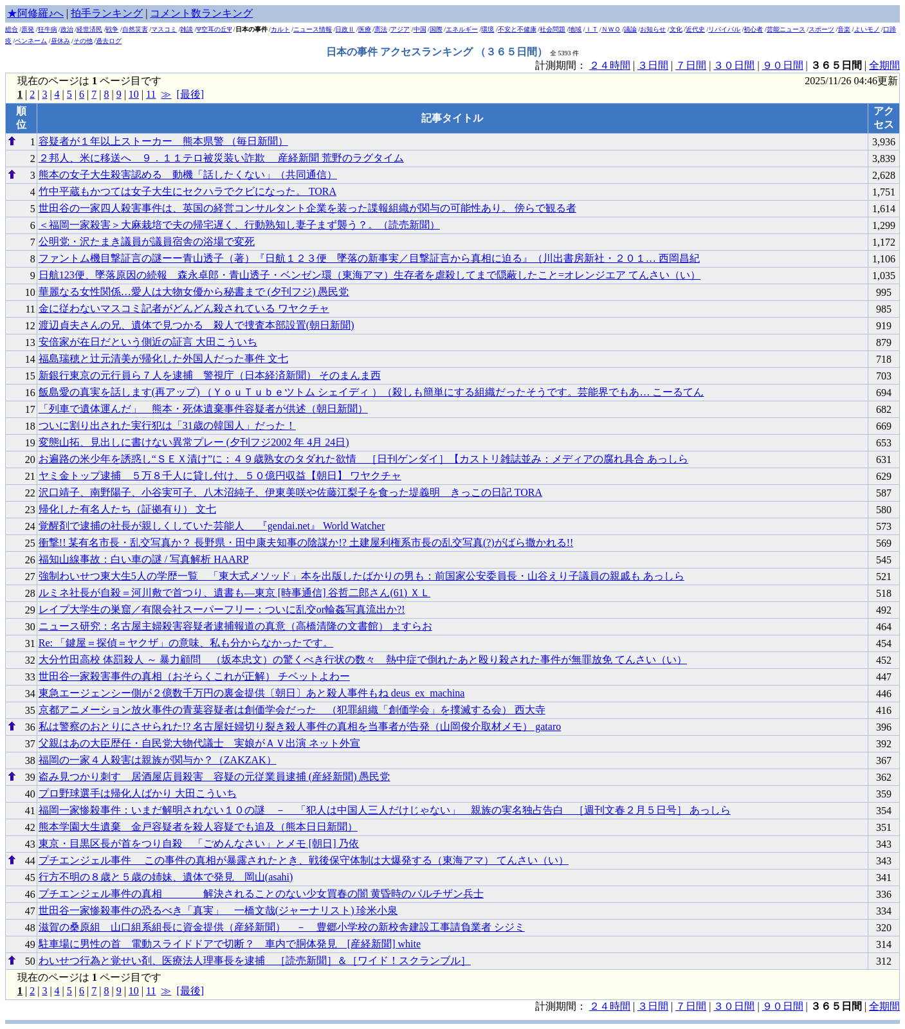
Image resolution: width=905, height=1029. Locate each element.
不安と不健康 (517, 29)
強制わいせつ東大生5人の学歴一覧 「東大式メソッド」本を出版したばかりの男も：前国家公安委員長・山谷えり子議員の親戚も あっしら (361, 575)
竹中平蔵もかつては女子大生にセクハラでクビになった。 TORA (187, 191)
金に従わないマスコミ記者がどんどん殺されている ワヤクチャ (184, 308)
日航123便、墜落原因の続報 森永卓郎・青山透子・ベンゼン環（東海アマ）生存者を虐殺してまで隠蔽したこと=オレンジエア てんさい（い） (369, 274)
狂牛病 (47, 29)
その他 (83, 40)
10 (134, 94)
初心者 (753, 29)
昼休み (60, 40)
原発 (27, 29)
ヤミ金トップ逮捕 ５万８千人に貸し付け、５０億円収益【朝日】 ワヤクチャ (220, 475)
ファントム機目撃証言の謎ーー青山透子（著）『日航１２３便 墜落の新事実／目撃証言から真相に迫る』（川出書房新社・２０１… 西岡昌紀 (369, 258)
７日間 (690, 65)
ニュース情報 (312, 29)
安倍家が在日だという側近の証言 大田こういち (148, 341)
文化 (676, 29)
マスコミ (164, 29)
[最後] (190, 94)
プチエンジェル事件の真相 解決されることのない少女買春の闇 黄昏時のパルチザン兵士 (261, 893)
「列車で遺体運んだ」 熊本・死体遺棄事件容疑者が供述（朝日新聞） (203, 408)
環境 (487, 29)
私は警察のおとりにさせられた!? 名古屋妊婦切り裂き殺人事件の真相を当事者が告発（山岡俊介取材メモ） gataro (300, 726)
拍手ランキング (107, 13)
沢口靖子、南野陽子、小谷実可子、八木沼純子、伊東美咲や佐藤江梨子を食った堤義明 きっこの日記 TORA (290, 492)
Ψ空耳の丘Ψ (214, 29)
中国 (420, 29)
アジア (400, 29)
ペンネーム (31, 40)
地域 (575, 29)
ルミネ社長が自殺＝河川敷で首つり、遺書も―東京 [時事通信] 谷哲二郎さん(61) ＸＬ (234, 592)
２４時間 (609, 65)
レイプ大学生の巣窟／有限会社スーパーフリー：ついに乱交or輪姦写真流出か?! (222, 609)
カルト (280, 29)
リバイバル (724, 29)
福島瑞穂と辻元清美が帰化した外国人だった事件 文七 (163, 358)
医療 (364, 29)
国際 (436, 29)
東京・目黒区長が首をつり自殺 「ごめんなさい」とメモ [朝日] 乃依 (199, 843)
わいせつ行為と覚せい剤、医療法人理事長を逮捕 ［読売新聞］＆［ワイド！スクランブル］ (255, 960)
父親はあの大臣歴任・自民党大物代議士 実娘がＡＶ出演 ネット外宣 (199, 743)
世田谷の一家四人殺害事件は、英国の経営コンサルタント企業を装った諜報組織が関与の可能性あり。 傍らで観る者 (307, 208)
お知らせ (653, 29)
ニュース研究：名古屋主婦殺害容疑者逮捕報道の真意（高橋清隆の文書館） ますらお (235, 626)
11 (151, 94)
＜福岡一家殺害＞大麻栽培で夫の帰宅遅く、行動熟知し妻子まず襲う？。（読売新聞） (239, 224)
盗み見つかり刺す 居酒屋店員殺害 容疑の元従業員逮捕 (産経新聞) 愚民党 (214, 776)
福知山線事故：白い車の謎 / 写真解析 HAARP (144, 559)
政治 (66, 29)
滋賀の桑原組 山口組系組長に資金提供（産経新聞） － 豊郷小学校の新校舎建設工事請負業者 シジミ (282, 927)
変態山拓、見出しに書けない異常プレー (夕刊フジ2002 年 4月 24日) (194, 442)
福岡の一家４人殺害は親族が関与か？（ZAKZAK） (158, 759)
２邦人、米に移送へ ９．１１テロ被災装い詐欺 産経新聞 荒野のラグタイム (221, 157)
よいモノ (867, 29)
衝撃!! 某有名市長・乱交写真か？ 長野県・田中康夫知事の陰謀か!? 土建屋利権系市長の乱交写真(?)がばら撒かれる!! (306, 542)
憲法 (380, 29)
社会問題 (552, 29)
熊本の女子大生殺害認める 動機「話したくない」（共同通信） (188, 174)
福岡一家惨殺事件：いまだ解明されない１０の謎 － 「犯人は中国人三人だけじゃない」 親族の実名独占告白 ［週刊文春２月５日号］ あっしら (385, 810)
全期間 (884, 65)
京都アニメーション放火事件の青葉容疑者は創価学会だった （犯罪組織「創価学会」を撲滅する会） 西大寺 (292, 709)
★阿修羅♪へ (35, 13)
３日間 (652, 65)
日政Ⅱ (344, 29)
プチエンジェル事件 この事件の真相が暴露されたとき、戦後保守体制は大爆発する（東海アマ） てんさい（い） (304, 860)
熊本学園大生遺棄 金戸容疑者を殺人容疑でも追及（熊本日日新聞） (198, 826)
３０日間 (733, 65)
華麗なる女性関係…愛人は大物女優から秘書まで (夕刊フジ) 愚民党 (194, 291)
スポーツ (821, 29)
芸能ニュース (786, 29)
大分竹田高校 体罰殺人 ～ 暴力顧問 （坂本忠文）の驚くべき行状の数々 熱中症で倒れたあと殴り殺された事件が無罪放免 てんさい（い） (363, 659)
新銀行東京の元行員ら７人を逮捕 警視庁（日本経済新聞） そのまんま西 (210, 375)
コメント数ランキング (201, 13)
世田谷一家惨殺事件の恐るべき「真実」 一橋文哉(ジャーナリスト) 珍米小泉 (218, 910)
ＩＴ (591, 29)
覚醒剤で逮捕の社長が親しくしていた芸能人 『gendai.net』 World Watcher (212, 525)
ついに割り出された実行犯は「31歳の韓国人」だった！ (167, 425)
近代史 (695, 29)
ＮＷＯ (611, 29)
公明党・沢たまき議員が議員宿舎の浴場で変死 (147, 241)
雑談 (186, 29)
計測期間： (562, 1006)
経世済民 (89, 29)
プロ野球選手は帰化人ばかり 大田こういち (138, 793)
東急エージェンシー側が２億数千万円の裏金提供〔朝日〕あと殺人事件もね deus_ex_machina (252, 693)
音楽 (843, 29)
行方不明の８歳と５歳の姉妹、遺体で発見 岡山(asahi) (166, 876)
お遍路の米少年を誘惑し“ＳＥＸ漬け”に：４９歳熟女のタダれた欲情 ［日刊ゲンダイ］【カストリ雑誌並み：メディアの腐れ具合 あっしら (363, 458)
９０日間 (782, 65)
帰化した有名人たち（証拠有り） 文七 (127, 509)
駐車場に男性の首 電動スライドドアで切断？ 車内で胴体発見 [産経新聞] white (230, 943)
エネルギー (462, 29)
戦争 (111, 29)
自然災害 (135, 29)
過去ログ (109, 40)
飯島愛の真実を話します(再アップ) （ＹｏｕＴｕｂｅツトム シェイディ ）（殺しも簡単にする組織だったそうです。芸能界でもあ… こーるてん (371, 392)
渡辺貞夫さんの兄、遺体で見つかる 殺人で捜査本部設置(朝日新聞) (196, 325)
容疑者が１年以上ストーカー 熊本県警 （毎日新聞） (163, 141)
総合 (11, 29)
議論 (630, 29)
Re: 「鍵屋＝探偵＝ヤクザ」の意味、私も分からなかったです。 (186, 642)
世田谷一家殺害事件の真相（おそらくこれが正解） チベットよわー (194, 676)
